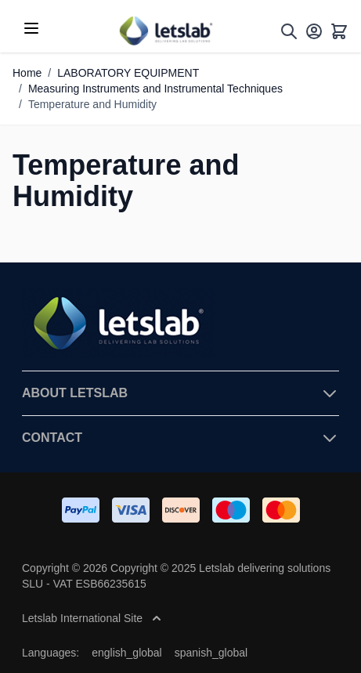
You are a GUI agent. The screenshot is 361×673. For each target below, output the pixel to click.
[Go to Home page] (165, 31)
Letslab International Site (91, 618)
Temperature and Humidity (92, 104)
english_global (127, 652)
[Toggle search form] (289, 31)
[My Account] (314, 31)
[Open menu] (31, 28)
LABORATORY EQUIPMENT (128, 73)
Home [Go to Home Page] (27, 73)
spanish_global (211, 652)
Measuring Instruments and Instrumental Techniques (155, 88)
